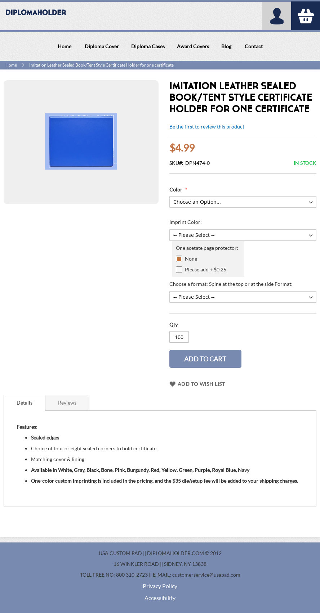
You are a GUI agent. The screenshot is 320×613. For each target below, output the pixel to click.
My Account (276, 16)
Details (24, 403)
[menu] (160, 46)
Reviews (67, 403)
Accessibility (160, 597)
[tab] (24, 403)
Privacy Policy (160, 585)
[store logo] (36, 16)
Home (11, 65)
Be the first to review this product (206, 126)
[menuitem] (64, 46)
